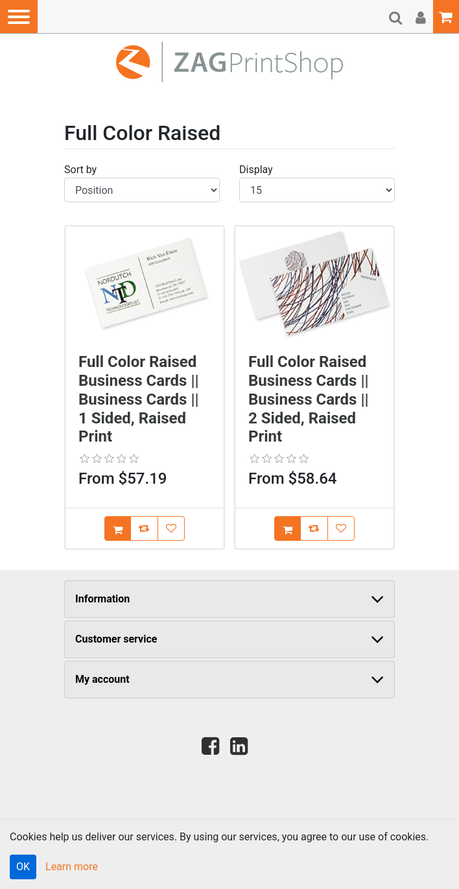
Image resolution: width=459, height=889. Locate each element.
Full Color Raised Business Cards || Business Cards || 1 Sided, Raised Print (138, 399)
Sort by (80, 169)
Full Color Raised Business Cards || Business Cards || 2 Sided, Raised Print (308, 399)
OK (23, 866)
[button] (19, 16)
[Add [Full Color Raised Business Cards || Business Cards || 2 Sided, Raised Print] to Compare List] (314, 528)
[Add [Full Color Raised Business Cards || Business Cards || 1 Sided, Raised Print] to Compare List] (144, 528)
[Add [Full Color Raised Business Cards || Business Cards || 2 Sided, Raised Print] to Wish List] (341, 528)
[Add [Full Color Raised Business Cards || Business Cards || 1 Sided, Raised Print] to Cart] (117, 528)
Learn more (71, 866)
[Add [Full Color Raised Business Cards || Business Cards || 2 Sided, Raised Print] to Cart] (287, 528)
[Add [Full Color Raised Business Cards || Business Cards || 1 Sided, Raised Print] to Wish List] (171, 528)
